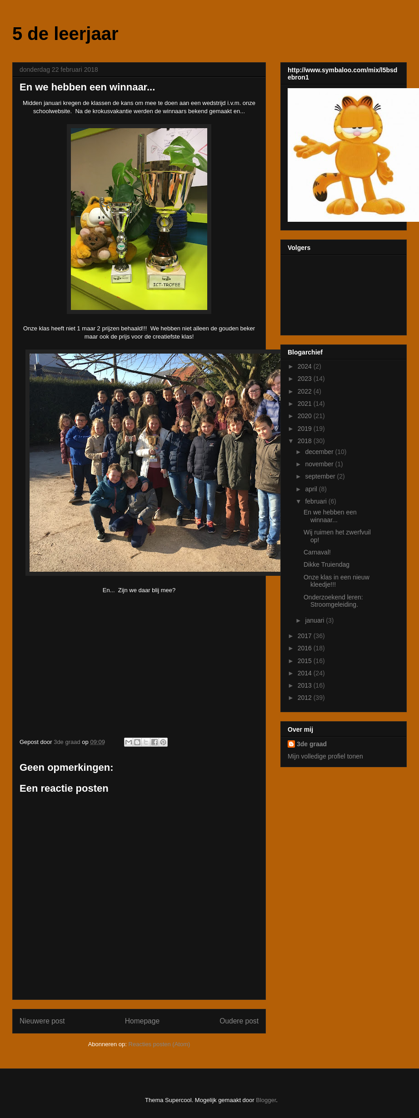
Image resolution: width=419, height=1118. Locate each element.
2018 (306, 440)
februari (316, 501)
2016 (306, 648)
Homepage (142, 1021)
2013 (306, 685)
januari (315, 620)
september (321, 476)
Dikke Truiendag (326, 564)
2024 (306, 366)
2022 (306, 391)
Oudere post (239, 1021)
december (320, 451)
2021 (306, 403)
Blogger (266, 1100)
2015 (306, 660)
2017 (306, 635)
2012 (306, 697)
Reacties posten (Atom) (159, 1044)
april (312, 489)
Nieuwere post (42, 1021)
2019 (306, 428)
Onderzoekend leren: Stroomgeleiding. (333, 601)
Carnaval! (317, 552)
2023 (306, 378)
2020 (306, 415)
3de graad (312, 744)
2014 (306, 673)
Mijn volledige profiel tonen (325, 756)
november (320, 464)
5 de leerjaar (65, 34)
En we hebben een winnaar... (330, 516)
